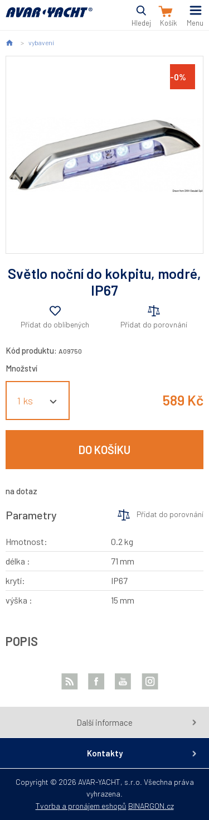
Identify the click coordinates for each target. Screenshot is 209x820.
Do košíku (104, 449)
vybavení (41, 42)
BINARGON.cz (151, 806)
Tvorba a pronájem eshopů (81, 806)
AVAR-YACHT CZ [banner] (49, 18)
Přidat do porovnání (153, 324)
